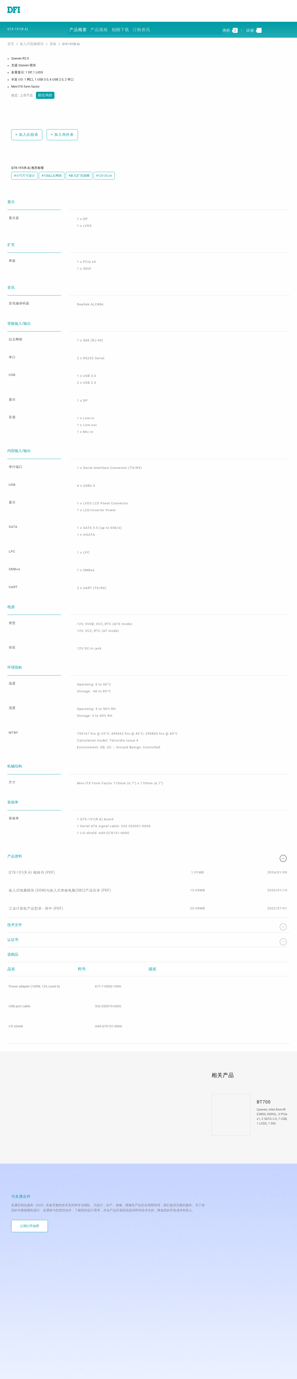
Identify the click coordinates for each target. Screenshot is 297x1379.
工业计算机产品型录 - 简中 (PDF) (35, 885)
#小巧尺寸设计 (24, 172)
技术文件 (148, 904)
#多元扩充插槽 (78, 172)
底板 (48, 41)
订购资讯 (140, 27)
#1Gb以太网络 (52, 172)
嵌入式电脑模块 (29, 41)
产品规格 (99, 27)
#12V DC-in (104, 172)
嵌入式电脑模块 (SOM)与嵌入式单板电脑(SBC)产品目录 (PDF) (58, 865)
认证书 (148, 918)
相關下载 (119, 27)
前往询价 (44, 91)
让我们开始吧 (29, 1203)
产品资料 (148, 829)
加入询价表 (60, 131)
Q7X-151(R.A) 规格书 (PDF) (31, 845)
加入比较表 (25, 131)
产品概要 (78, 27)
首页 (10, 41)
